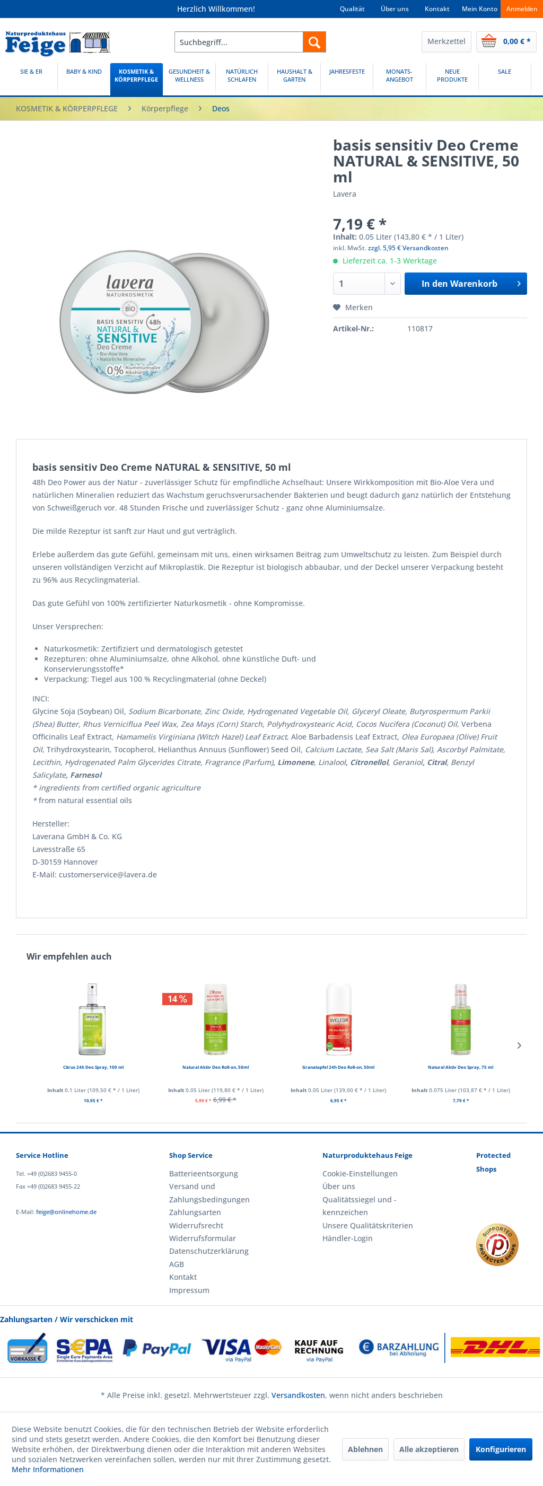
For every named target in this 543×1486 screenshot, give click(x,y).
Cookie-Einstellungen (360, 1173)
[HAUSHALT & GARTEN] (294, 79)
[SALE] (505, 79)
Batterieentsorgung (203, 1173)
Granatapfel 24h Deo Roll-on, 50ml (338, 1067)
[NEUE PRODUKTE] (452, 79)
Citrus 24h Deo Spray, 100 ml (93, 1067)
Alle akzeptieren (429, 1449)
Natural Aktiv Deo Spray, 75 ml (460, 1067)
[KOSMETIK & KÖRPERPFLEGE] (136, 79)
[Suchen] (314, 41)
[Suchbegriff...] (250, 41)
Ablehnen (365, 1449)
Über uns (395, 8)
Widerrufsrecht (196, 1225)
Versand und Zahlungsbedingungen (209, 1192)
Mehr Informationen (48, 1469)
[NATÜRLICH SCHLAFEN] (242, 79)
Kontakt (437, 8)
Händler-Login (347, 1238)
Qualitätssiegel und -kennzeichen (359, 1205)
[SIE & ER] (31, 79)
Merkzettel (446, 41)
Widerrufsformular (202, 1238)
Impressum (189, 1290)
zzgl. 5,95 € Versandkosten (408, 247)
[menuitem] (250, 41)
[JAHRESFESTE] (347, 79)
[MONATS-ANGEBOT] (399, 79)
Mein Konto (479, 8)
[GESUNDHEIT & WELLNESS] (189, 79)
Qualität (352, 8)
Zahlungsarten (195, 1212)
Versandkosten (298, 1395)
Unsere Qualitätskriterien (367, 1225)
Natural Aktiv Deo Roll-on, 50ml (215, 1067)
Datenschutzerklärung (209, 1251)
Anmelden (522, 8)
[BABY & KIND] (84, 79)
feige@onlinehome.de (66, 1212)
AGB (176, 1264)
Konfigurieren (501, 1449)
